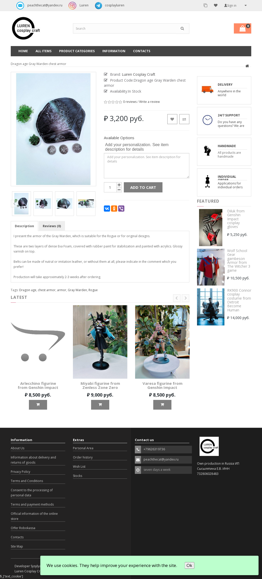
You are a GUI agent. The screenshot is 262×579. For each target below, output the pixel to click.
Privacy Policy (20, 471)
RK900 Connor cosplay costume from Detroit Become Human (239, 300)
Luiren (77, 5)
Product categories (77, 51)
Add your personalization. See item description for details (137, 147)
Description (24, 226)
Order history (83, 457)
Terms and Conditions (27, 481)
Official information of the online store (34, 516)
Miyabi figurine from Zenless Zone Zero (100, 385)
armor (61, 290)
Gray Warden (77, 290)
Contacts (141, 51)
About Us (17, 448)
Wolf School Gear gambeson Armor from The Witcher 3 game (238, 260)
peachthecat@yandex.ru (38, 5)
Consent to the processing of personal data (32, 492)
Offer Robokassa (23, 528)
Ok (189, 565)
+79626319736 (154, 449)
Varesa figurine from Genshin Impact (162, 385)
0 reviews (130, 102)
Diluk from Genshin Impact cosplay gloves (236, 219)
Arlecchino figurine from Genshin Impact (38, 385)
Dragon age (27, 290)
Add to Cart (143, 187)
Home (23, 51)
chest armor (47, 290)
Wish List (79, 466)
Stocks (77, 476)
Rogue (93, 290)
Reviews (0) (52, 226)
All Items (43, 51)
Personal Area (83, 448)
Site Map (17, 546)
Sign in (230, 5)
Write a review (149, 102)
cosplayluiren (108, 5)
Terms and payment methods (32, 504)
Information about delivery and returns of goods (33, 460)
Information (113, 51)
